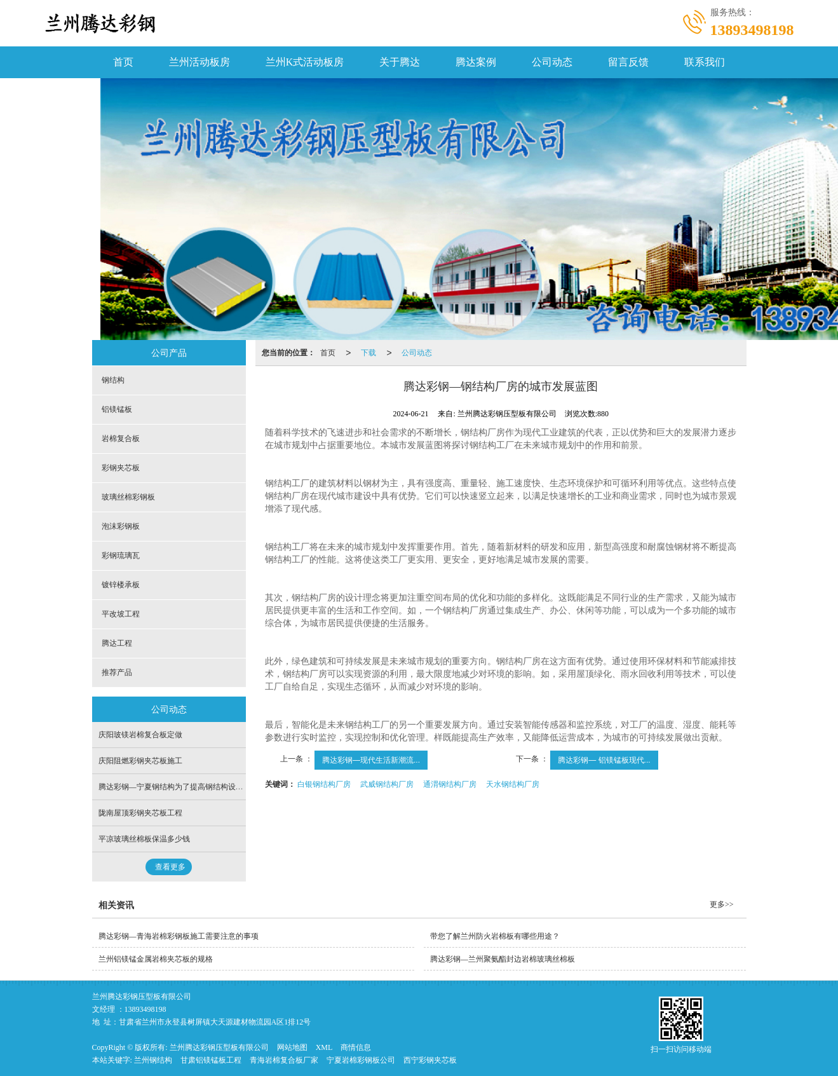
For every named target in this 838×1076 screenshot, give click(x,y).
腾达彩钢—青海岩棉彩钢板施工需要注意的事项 (178, 936)
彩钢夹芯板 (121, 467)
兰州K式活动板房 (305, 62)
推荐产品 (117, 672)
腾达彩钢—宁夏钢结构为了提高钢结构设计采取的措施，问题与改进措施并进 (228, 786)
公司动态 (552, 62)
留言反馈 (628, 62)
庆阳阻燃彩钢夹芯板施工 (140, 760)
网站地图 (292, 1047)
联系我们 (704, 62)
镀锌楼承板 (121, 584)
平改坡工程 (121, 614)
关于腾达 (399, 62)
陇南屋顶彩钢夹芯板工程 (140, 812)
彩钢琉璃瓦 (121, 555)
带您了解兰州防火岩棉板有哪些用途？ (495, 936)
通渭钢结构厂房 (449, 784)
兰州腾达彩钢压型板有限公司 (219, 1047)
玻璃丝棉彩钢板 (128, 497)
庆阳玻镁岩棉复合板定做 (140, 734)
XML (324, 1047)
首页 (123, 62)
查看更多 (170, 866)
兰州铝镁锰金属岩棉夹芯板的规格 (155, 959)
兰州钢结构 (153, 1060)
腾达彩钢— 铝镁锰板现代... (604, 760)
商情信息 (356, 1047)
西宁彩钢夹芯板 (430, 1060)
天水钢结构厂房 (512, 784)
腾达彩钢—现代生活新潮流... (371, 760)
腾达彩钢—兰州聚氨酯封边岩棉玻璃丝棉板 (502, 959)
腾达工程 (117, 643)
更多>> (722, 904)
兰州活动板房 (199, 62)
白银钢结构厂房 (324, 784)
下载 (368, 352)
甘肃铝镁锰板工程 (210, 1060)
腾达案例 (476, 62)
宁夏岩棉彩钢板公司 (361, 1060)
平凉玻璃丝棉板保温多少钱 (144, 838)
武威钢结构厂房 (387, 784)
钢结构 (113, 380)
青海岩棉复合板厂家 (284, 1060)
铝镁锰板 (117, 409)
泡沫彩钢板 (121, 526)
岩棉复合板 (121, 438)
